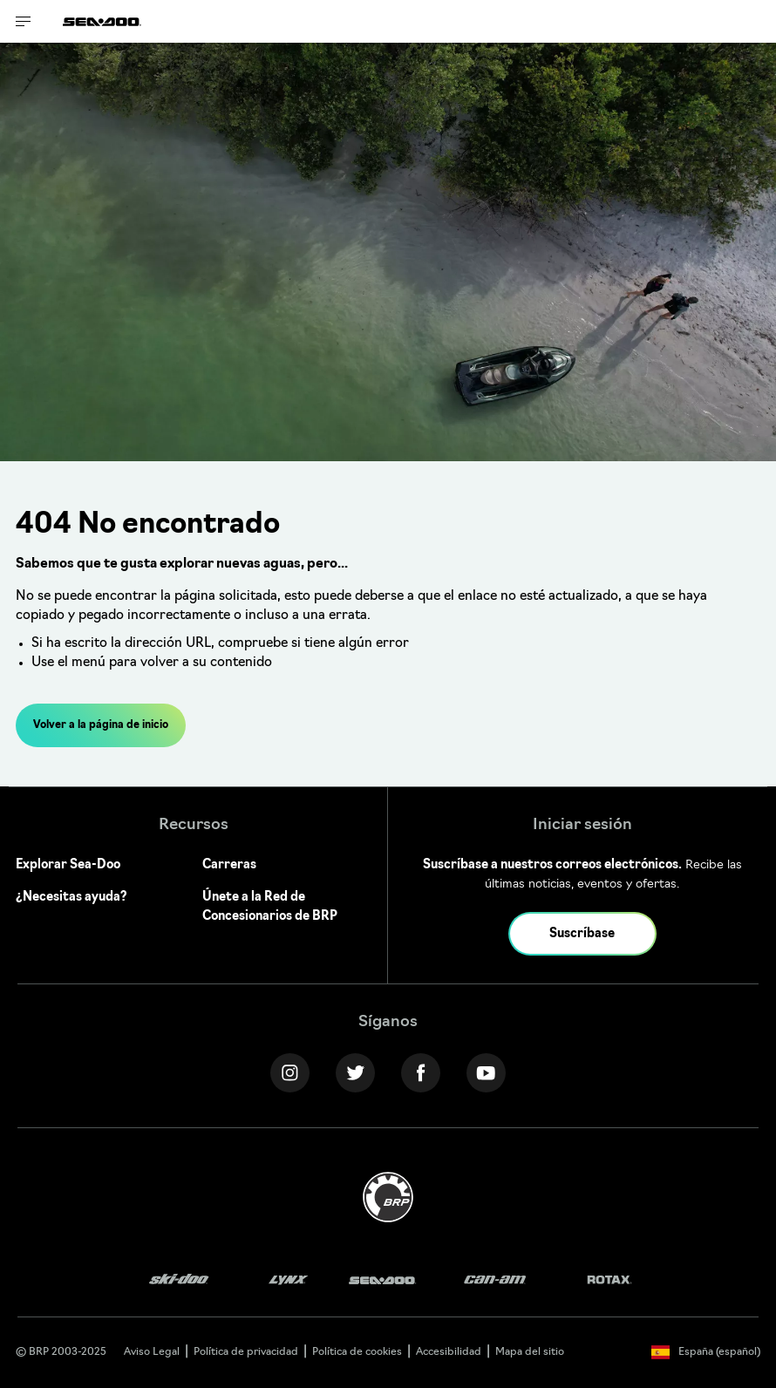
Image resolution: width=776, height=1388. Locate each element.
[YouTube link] (486, 1072)
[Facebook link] (420, 1072)
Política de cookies (357, 1352)
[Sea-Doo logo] (102, 21)
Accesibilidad (448, 1352)
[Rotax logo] (609, 1280)
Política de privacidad (246, 1352)
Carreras (229, 865)
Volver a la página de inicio (100, 725)
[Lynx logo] (289, 1280)
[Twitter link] (355, 1072)
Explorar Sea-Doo (68, 865)
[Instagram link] (290, 1072)
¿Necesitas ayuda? (71, 897)
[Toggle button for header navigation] (23, 21)
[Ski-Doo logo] (178, 1280)
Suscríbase (582, 934)
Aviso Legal (152, 1352)
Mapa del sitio (529, 1352)
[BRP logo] (388, 1197)
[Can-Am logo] (495, 1280)
